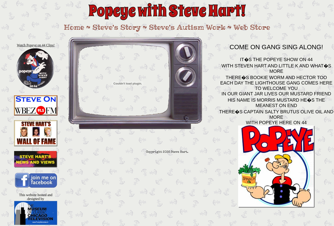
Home (74, 27)
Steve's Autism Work (187, 27)
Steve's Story (116, 27)
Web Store (252, 27)
